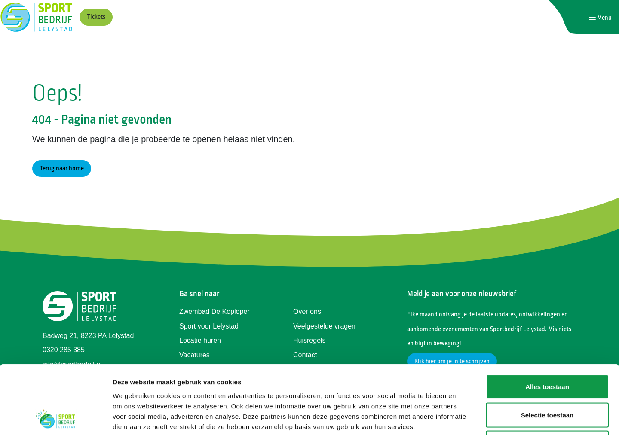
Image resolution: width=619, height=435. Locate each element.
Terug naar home (62, 168)
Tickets (96, 17)
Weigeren (547, 378)
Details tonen (464, 418)
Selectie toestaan (547, 350)
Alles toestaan (547, 322)
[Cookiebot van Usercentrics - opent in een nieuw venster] (55, 418)
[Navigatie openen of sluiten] (600, 17)
